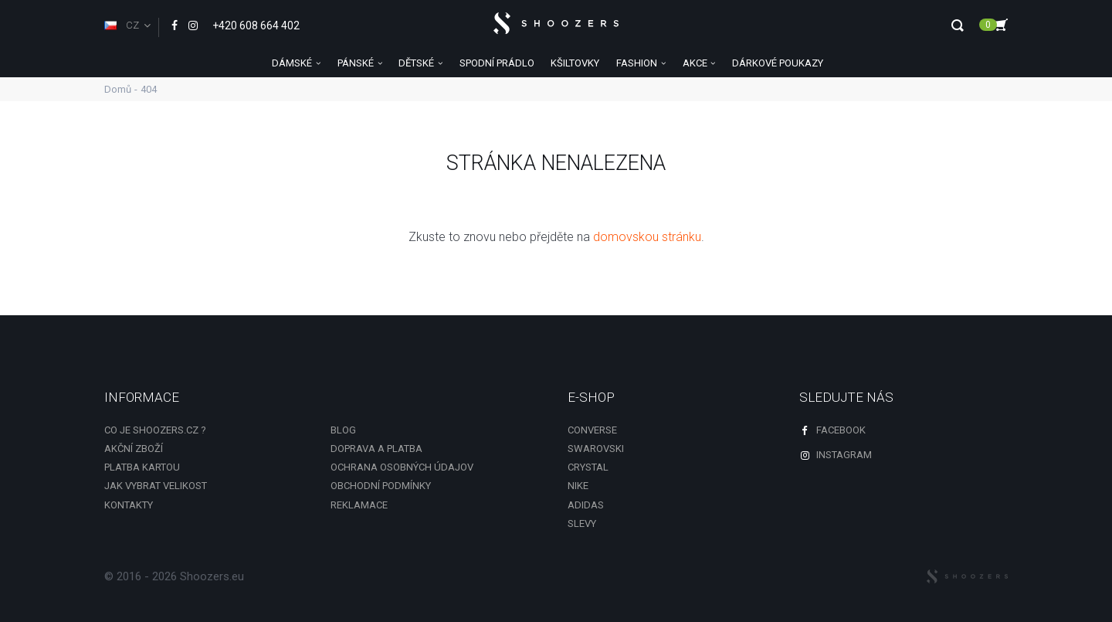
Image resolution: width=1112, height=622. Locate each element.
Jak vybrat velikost (155, 485)
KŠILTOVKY (575, 63)
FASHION (636, 63)
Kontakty (128, 505)
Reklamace (359, 505)
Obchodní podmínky (381, 485)
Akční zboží (133, 448)
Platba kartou (142, 467)
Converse (592, 430)
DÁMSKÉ (292, 63)
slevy (582, 523)
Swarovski (596, 448)
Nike (578, 485)
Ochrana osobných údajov (402, 467)
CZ (121, 25)
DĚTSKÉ (416, 63)
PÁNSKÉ (355, 63)
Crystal (588, 467)
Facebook (832, 430)
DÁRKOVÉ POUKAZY (777, 63)
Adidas (586, 505)
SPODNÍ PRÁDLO (496, 63)
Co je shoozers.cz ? (155, 430)
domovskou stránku (647, 236)
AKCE (695, 63)
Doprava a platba (376, 448)
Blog (343, 430)
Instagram (835, 455)
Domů (117, 89)
